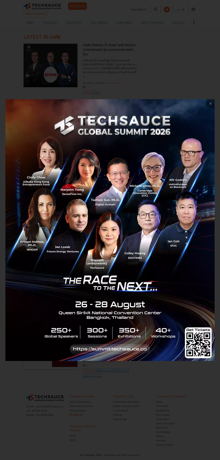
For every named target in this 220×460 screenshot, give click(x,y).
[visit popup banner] (110, 230)
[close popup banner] (210, 103)
